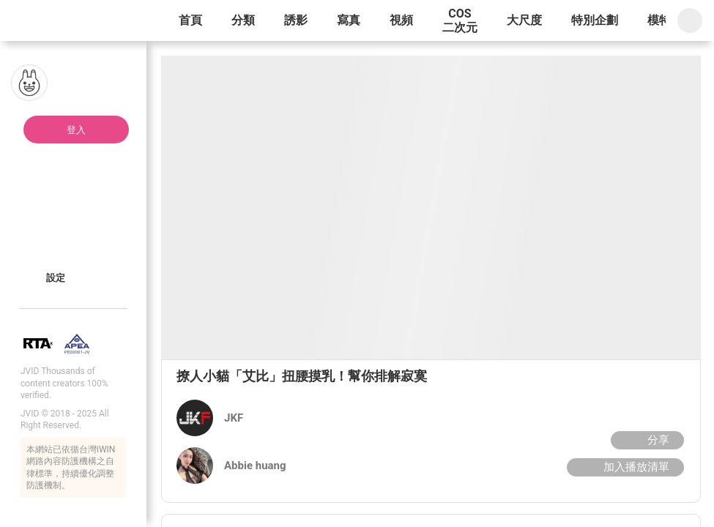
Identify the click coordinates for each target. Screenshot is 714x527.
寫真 (348, 20)
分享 (645, 439)
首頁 (190, 20)
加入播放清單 (623, 467)
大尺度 (524, 20)
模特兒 (665, 20)
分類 (243, 20)
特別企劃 (594, 20)
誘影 (296, 20)
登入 (76, 129)
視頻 (401, 20)
